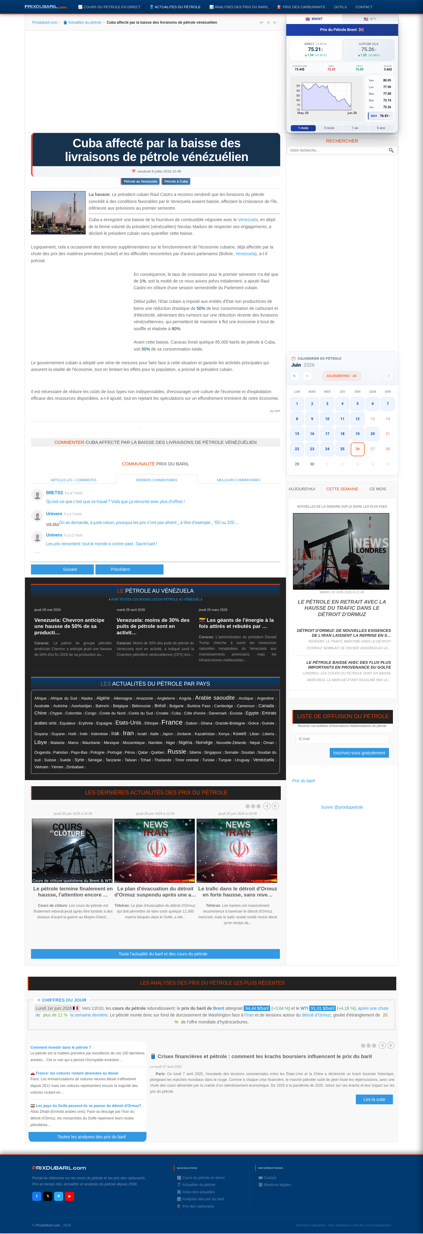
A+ (261, 22)
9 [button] (312, 419)
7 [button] (388, 404)
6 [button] (373, 404)
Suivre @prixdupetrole (342, 807)
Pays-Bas (79, 752)
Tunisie (208, 760)
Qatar (143, 752)
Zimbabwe (75, 767)
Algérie (103, 698)
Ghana (206, 723)
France (172, 722)
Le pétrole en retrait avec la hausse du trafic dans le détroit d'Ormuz (342, 608)
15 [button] (297, 434)
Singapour (213, 752)
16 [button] (312, 434)
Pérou (130, 752)
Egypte (252, 713)
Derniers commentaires (156, 480)
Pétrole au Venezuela (140, 181)
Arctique (246, 698)
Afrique (40, 698)
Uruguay (242, 760)
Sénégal (95, 760)
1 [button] (297, 404)
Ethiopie (151, 723)
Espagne (104, 723)
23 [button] (312, 449)
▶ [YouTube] (69, 1196)
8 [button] (297, 419)
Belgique (120, 706)
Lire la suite (374, 1099)
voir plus (52, 524)
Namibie (155, 743)
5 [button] (357, 404)
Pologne (98, 752)
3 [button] (327, 404)
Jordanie (184, 734)
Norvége (204, 742)
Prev (266, 806)
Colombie (73, 713)
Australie (42, 706)
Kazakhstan (205, 734)
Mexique (111, 742)
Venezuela (248, 219)
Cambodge (223, 706)
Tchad (145, 760)
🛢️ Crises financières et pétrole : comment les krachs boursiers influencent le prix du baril (261, 1056)
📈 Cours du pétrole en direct (109, 7)
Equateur (67, 723)
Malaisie (57, 743)
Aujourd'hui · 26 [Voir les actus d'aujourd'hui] (342, 376)
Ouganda (42, 752)
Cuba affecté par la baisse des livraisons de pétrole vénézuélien (156, 149)
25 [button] (342, 449)
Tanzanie (113, 760)
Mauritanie (91, 743)
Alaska (86, 698)
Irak (115, 733)
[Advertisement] (155, 83)
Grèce (253, 723)
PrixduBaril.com (48, 1225)
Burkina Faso (199, 706)
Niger (170, 743)
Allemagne (123, 698)
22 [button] (297, 449)
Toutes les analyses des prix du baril (95, 1136)
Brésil (160, 705)
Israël (142, 734)
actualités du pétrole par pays (161, 684)
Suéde (65, 760)
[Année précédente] (295, 376)
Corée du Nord (113, 713)
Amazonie (144, 698)
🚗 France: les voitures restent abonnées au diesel (74, 1073)
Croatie (162, 713)
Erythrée (86, 723)
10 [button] (327, 419)
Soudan (248, 752)
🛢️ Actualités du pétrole (175, 7)
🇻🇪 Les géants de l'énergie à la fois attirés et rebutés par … (236, 623)
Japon (167, 734)
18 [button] (342, 434)
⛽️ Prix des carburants (301, 7)
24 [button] (327, 449)
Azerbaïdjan (81, 706)
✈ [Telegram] (58, 1196)
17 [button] (327, 434)
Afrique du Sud (63, 698)
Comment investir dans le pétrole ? (60, 1047)
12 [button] (358, 419)
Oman (268, 742)
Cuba (176, 713)
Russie (176, 751)
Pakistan (60, 752)
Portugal (115, 752)
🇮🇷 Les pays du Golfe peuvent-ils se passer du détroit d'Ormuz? (85, 1106)
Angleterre (166, 698)
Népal (255, 743)
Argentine (265, 698)
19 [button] (358, 434)
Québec (158, 752)
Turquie (225, 760)
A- (275, 22)
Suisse (50, 760)
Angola (185, 698)
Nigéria (185, 742)
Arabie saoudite (215, 697)
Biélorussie (141, 706)
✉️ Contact (267, 1178)
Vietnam (41, 767)
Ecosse (236, 713)
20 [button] (372, 434)
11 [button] (342, 419)
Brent (218, 1008)
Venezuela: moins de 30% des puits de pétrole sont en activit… (153, 626)
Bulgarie (176, 706)
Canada (266, 705)
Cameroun (246, 706)
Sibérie (195, 752)
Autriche (60, 706)
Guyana (41, 734)
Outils (340, 7)
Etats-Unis (128, 722)
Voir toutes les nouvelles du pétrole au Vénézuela (156, 599)
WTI (304, 1008)
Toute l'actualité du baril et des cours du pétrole (163, 953)
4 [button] (342, 404)
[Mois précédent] (307, 376)
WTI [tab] (370, 19)
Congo (90, 713)
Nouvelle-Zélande (231, 743)
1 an (355, 128)
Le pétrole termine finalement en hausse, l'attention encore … (73, 892)
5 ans (381, 128)
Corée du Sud (141, 713)
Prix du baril (303, 780)
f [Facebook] (36, 1196)
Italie (154, 734)
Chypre (56, 713)
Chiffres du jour (64, 1000)
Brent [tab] (314, 19)
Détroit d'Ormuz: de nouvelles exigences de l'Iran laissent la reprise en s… (344, 633)
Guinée (268, 723)
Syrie (79, 759)
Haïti (72, 734)
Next (275, 806)
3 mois (329, 128)
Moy (374, 116)
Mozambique (134, 743)
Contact (364, 7)
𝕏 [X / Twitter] (47, 1196)
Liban (254, 734)
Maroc (73, 743)
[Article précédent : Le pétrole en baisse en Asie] (62, 569)
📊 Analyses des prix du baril (238, 7)
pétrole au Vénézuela (159, 591)
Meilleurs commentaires (238, 480)
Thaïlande (162, 760)
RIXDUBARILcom (59, 1168)
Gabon (192, 723)
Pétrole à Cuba (176, 181)
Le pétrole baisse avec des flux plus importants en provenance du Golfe (349, 665)
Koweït (239, 733)
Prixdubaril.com (44, 22)
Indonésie (99, 734)
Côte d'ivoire (195, 713)
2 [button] (312, 404)
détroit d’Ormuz (316, 1015)
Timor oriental (187, 760)
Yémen (57, 767)
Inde (84, 734)
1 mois (303, 128)
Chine (40, 712)
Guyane (58, 734)
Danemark (218, 713)
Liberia (268, 734)
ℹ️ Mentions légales (274, 1185)
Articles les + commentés (73, 480)
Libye (40, 742)
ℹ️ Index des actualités (196, 1192)
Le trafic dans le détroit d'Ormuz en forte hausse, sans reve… (237, 892)
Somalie (232, 752)
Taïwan (131, 760)
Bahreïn (102, 706)
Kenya (223, 734)
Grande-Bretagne (230, 723)
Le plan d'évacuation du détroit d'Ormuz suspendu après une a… (156, 892)
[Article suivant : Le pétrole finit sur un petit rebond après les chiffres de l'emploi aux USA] (129, 569)
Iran (128, 732)
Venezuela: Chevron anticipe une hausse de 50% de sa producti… (69, 626)
